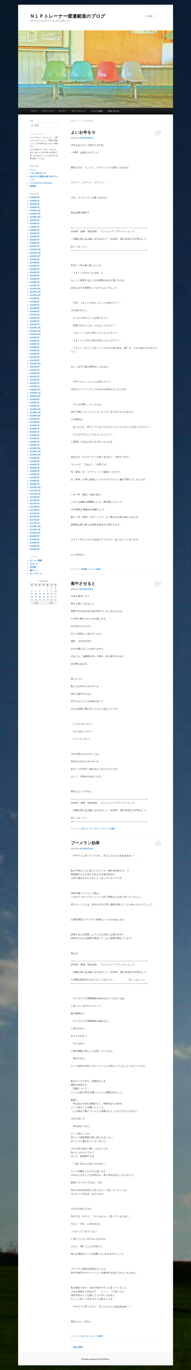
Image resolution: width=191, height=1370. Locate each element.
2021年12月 (35, 363)
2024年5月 (35, 272)
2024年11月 (35, 253)
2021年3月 (35, 380)
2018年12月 (35, 448)
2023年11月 (35, 292)
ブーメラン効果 (85, 843)
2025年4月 (35, 236)
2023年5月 (35, 311)
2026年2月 (35, 204)
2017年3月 (35, 517)
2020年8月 (35, 399)
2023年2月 (35, 321)
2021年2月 (35, 383)
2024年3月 (35, 279)
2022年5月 (35, 350)
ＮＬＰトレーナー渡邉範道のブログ (67, 16)
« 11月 (35, 603)
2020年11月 (35, 393)
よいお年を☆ (83, 132)
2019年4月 (35, 435)
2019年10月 (35, 416)
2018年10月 (35, 455)
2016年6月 (35, 546)
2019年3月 (35, 438)
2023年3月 (35, 318)
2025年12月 (35, 210)
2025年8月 (35, 223)
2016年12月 (35, 526)
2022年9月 (35, 337)
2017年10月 (35, 494)
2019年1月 (35, 445)
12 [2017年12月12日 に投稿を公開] (36, 594)
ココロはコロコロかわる (41, 183)
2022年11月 (35, 331)
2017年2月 (35, 520)
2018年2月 (35, 481)
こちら (83, 246)
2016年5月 (35, 549)
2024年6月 (35, 269)
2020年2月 (35, 402)
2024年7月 (35, 266)
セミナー (63, 111)
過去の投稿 (76, 1347)
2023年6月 (35, 308)
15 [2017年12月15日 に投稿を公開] (48, 594)
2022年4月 (35, 354)
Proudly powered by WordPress (95, 1359)
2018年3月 (35, 477)
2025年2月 (35, 243)
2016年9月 (35, 536)
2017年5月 (35, 510)
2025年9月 (35, 220)
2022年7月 (35, 344)
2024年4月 (35, 275)
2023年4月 (35, 315)
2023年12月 (35, 289)
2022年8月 (35, 341)
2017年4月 (35, 513)
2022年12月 (35, 328)
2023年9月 (35, 298)
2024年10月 (35, 256)
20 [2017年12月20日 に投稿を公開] (40, 597)
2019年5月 (35, 432)
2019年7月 (35, 425)
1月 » (51, 603)
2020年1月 (35, 406)
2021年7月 (35, 370)
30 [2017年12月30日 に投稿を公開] (51, 600)
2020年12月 (35, 389)
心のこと (84, 829)
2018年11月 (35, 451)
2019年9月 (35, 419)
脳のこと (34, 570)
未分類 (84, 569)
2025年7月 (35, 227)
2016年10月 (35, 533)
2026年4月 (35, 197)
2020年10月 (35, 396)
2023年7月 (35, 305)
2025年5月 (35, 233)
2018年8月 (35, 461)
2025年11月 (35, 214)
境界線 (33, 186)
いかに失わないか (38, 173)
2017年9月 (35, 497)
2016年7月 (35, 543)
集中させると (83, 583)
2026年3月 (35, 201)
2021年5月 (35, 373)
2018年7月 (35, 464)
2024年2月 (35, 282)
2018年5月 (35, 471)
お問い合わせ (113, 111)
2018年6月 (35, 468)
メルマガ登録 (96, 111)
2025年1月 (35, 246)
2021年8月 (35, 367)
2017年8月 (35, 500)
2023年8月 (35, 301)
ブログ (34, 111)
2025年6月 (35, 230)
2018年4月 (35, 474)
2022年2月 (35, 360)
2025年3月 (35, 240)
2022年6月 (35, 347)
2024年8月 (35, 262)
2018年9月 (35, 458)
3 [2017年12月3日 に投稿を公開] (55, 588)
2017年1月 (35, 523)
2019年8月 (35, 422)
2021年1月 (35, 386)
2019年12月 (35, 409)
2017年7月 (35, 503)
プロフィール (48, 111)
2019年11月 (35, 412)
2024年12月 (35, 249)
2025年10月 (35, 217)
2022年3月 (35, 357)
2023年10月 (35, 295)
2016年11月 (35, 529)
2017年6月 (35, 507)
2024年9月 (35, 259)
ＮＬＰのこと (95, 829)
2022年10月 (35, 334)
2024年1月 (35, 285)
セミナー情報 (36, 560)
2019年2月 (35, 442)
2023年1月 (35, 324)
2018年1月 (35, 484)
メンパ (33, 170)
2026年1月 (35, 207)
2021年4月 (35, 376)
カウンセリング (78, 111)
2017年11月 (35, 490)
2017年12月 (35, 487)
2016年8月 (35, 539)
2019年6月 (35, 428)
